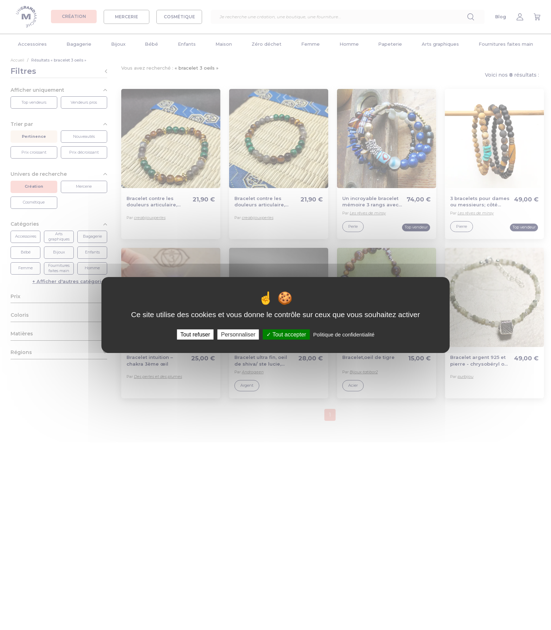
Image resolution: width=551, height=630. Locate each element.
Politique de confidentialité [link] (343, 335)
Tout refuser (195, 335)
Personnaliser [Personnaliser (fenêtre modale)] (238, 335)
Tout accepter (286, 335)
